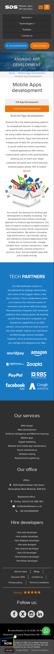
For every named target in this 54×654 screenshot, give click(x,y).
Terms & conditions (39, 582)
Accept (9, 650)
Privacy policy (15, 582)
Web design (27, 425)
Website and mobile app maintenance (27, 446)
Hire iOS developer (27, 552)
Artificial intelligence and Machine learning (27, 433)
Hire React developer (27, 561)
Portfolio (27, 29)
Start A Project (40, 46)
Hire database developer (27, 540)
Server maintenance (27, 450)
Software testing (27, 454)
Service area (20, 571)
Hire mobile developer (27, 536)
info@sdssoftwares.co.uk (29, 506)
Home (12, 73)
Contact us (27, 35)
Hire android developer (27, 548)
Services (27, 17)
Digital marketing (27, 442)
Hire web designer (27, 544)
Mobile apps (27, 438)
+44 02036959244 (16, 46)
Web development (27, 429)
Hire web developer (27, 532)
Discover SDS (18, 577)
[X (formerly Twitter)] (22, 614)
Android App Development (27, 108)
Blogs (36, 571)
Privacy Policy (22, 650)
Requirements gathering (27, 458)
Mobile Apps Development (31, 73)
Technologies (27, 23)
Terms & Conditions (40, 650)
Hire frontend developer (27, 556)
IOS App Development (27, 102)
